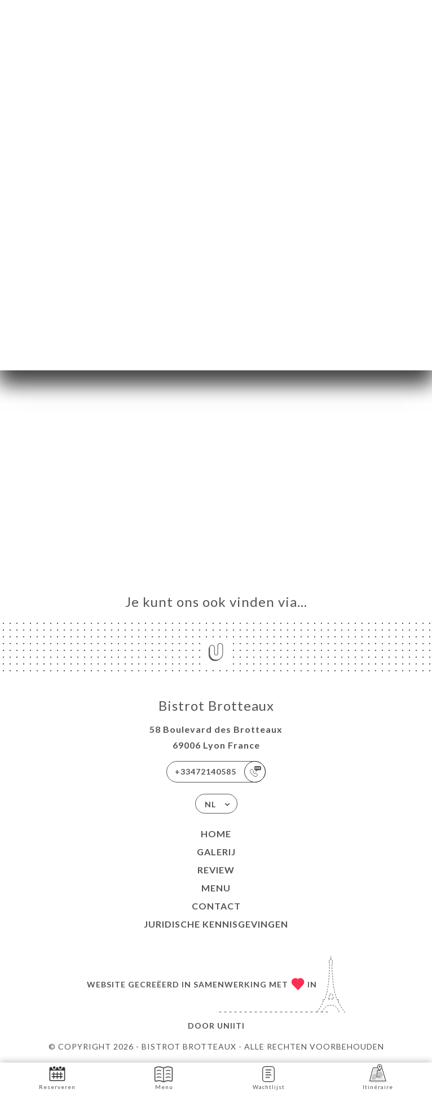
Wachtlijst (269, 1077)
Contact (216, 905)
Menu (216, 887)
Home (216, 833)
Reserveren (57, 1077)
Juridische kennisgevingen (216, 924)
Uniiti (231, 1025)
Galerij (216, 851)
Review (216, 869)
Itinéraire (378, 1077)
